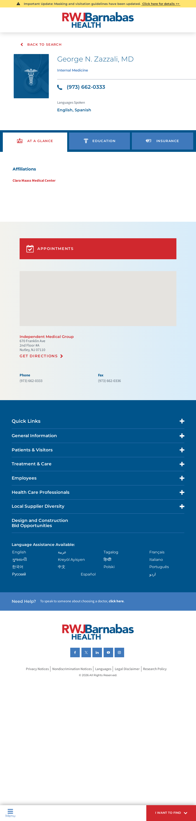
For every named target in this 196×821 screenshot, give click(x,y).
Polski (110, 585)
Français (157, 570)
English (20, 570)
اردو (152, 593)
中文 (62, 585)
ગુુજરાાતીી (20, 577)
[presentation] (35, 143)
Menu (10, 812)
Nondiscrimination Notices (70, 690)
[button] (168, 812)
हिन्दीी (108, 577)
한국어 (18, 585)
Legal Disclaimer (128, 690)
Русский (20, 593)
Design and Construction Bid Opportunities (41, 539)
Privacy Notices (35, 690)
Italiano (156, 577)
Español (88, 593)
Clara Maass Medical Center (31, 184)
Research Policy (157, 690)
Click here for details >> (160, 4)
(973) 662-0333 (81, 88)
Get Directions (39, 367)
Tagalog (112, 570)
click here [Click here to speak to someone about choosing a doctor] (120, 621)
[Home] (98, 20)
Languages (103, 690)
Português (159, 585)
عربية (62, 570)
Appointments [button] (51, 256)
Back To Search (41, 44)
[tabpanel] (98, 178)
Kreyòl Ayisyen (72, 577)
